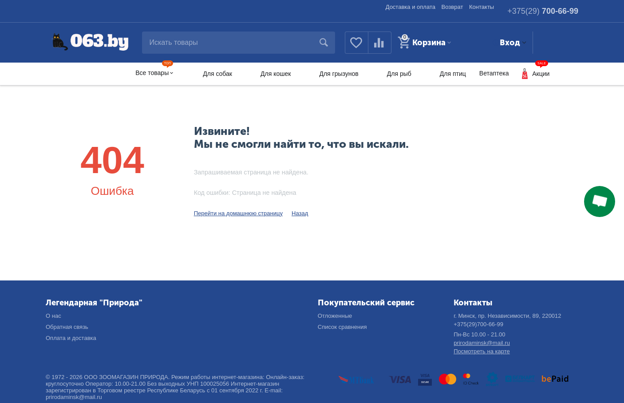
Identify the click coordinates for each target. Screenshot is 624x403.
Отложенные (335, 315)
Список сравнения (342, 327)
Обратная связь (67, 327)
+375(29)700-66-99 (478, 324)
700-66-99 (542, 11)
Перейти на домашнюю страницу (238, 213)
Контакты (481, 7)
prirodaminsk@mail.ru (482, 343)
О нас (53, 315)
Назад (300, 213)
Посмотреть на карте (482, 351)
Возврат (452, 7)
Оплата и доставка (71, 338)
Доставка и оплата (410, 7)
